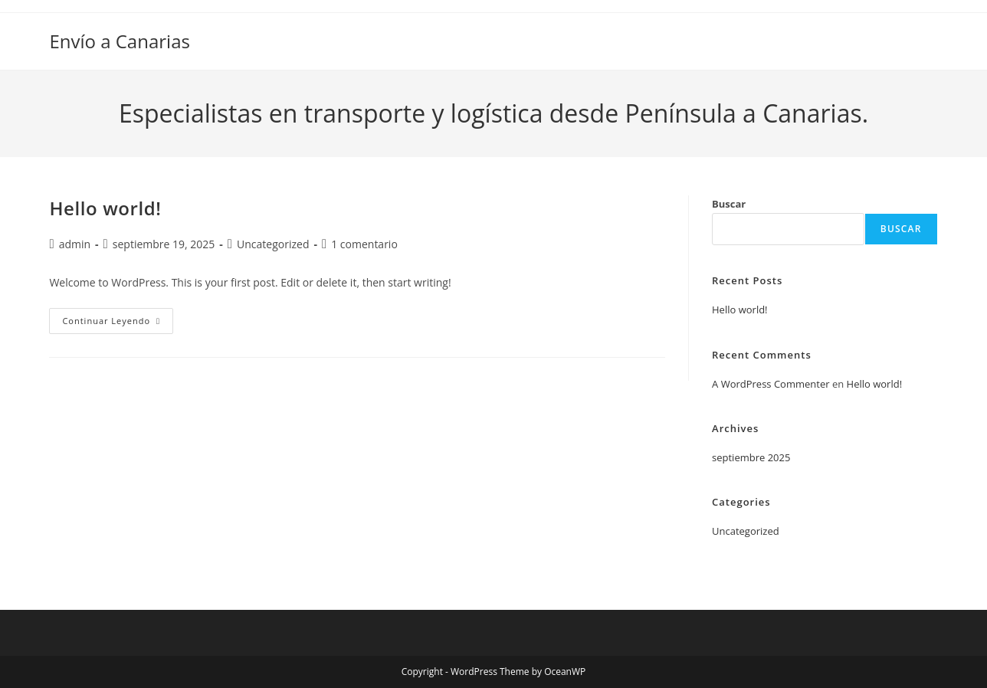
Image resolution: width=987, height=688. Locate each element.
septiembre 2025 (751, 457)
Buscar (729, 204)
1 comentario (364, 244)
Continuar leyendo (117, 323)
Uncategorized (273, 244)
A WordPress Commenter (771, 384)
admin (74, 244)
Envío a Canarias (119, 41)
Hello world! (105, 208)
